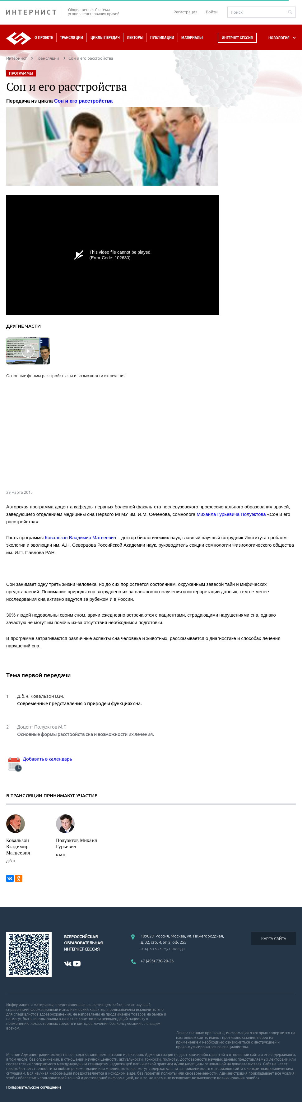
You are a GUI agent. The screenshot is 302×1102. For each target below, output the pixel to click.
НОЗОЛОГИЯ (279, 37)
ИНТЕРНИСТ (34, 12)
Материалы (191, 37)
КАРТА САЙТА (273, 938)
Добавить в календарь (39, 759)
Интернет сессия (237, 37)
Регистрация (185, 12)
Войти (212, 12)
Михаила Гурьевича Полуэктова (231, 514)
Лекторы (135, 37)
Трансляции (71, 37)
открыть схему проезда (163, 948)
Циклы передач (105, 37)
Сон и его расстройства (83, 101)
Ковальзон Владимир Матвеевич (80, 537)
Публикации (162, 37)
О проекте (44, 37)
